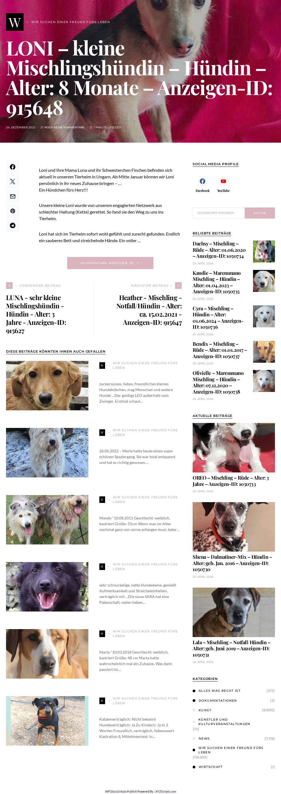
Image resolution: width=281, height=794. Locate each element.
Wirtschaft (208, 767)
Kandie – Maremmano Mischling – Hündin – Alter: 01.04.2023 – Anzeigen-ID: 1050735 (217, 282)
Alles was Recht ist (216, 691)
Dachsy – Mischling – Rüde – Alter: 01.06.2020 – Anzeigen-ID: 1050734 (219, 249)
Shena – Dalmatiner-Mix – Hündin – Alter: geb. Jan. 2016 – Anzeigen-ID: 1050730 (232, 563)
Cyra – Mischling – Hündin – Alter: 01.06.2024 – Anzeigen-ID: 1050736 (218, 317)
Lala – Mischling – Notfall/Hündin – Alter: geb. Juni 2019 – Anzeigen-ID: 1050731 (231, 648)
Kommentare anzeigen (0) (107, 263)
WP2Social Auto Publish (121, 791)
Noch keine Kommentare (64, 127)
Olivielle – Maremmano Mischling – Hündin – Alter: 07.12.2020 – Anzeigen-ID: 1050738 (218, 382)
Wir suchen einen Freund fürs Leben (228, 750)
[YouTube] (223, 184)
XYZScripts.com (165, 791)
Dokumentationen (215, 700)
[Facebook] (202, 184)
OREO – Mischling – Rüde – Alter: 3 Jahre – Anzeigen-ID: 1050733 (231, 480)
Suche (260, 213)
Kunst (202, 710)
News (201, 738)
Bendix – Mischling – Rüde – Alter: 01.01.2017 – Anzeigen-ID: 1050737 (220, 350)
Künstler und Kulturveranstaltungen (222, 722)
